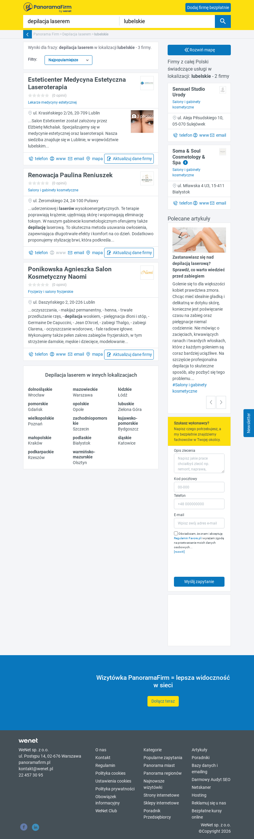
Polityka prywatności (115, 788)
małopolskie (39, 437)
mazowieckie (85, 389)
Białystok (81, 443)
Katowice (126, 443)
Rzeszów (36, 457)
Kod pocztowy (185, 479)
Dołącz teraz (163, 701)
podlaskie (82, 437)
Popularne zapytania (163, 757)
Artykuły (199, 749)
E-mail (179, 515)
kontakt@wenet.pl (36, 768)
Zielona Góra (130, 409)
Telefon (180, 496)
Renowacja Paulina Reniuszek (70, 175)
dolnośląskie (40, 389)
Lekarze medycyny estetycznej (52, 102)
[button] (211, 402)
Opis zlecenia (184, 450)
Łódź (122, 395)
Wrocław (36, 395)
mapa (97, 158)
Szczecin (81, 429)
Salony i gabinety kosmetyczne (53, 190)
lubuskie (126, 403)
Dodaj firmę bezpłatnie (208, 7)
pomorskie (38, 403)
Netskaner (201, 787)
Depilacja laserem (76, 34)
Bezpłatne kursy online (207, 813)
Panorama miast (159, 765)
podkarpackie (41, 451)
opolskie (81, 403)
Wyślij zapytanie (199, 581)
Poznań (35, 423)
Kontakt (102, 757)
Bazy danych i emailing (205, 768)
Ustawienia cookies (113, 781)
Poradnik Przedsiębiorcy (157, 813)
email (78, 158)
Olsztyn (80, 462)
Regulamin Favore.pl (187, 538)
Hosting (199, 795)
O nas (100, 749)
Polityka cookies (110, 773)
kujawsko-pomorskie (128, 421)
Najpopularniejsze (63, 60)
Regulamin (105, 765)
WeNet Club (106, 810)
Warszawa (83, 395)
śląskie (125, 437)
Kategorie (153, 749)
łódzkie (125, 389)
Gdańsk (35, 409)
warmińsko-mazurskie (84, 454)
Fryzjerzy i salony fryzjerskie (50, 292)
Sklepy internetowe (161, 803)
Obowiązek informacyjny (107, 799)
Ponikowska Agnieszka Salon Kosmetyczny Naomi (70, 273)
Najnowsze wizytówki (154, 784)
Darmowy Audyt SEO (211, 779)
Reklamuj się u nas (209, 803)
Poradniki (200, 757)
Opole (78, 409)
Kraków (35, 443)
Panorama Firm (46, 34)
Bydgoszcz (128, 429)
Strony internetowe (161, 795)
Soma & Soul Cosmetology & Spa (188, 156)
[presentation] (201, 564)
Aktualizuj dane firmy (132, 158)
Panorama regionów (163, 773)
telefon (41, 158)
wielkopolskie (41, 418)
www (60, 158)
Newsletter (248, 423)
